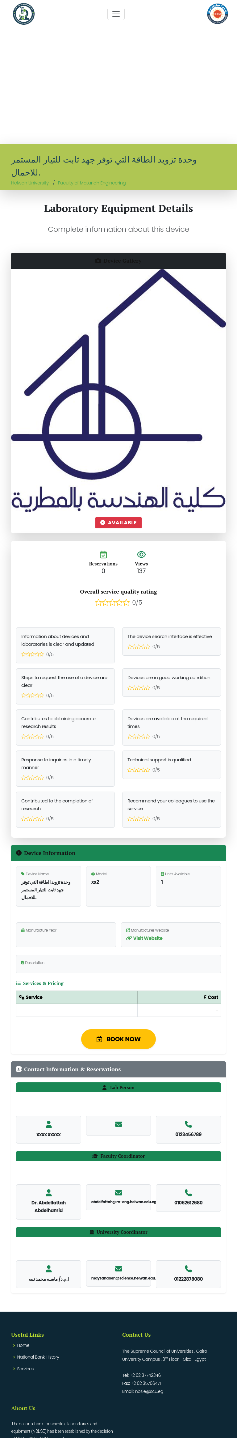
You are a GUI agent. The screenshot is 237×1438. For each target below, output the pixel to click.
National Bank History (38, 1357)
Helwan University (30, 183)
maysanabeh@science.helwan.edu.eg (125, 1278)
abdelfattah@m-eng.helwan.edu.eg (123, 1201)
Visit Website (144, 938)
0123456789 (188, 1134)
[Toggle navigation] (116, 14)
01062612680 (188, 1202)
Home (23, 1345)
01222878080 (188, 1279)
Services (25, 1369)
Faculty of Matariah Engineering (92, 183)
